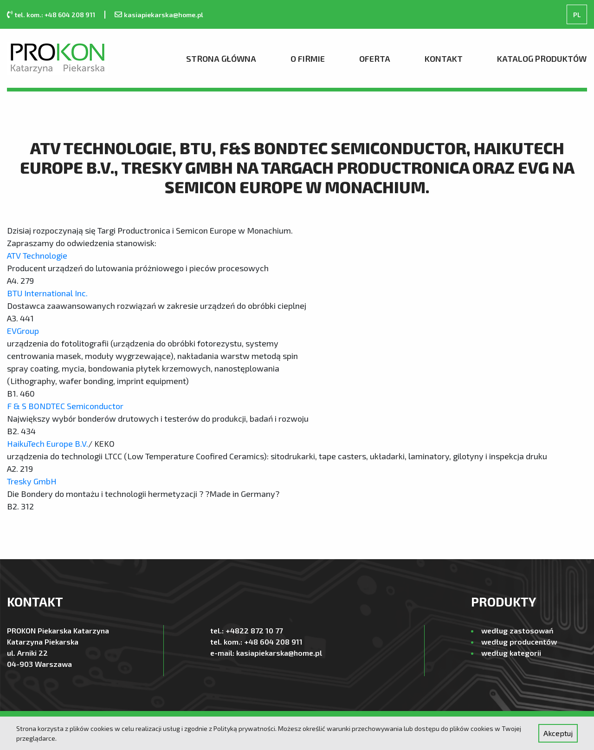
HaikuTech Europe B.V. (47, 443)
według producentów (519, 641)
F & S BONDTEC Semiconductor (65, 406)
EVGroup (23, 331)
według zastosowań (517, 630)
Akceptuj (558, 733)
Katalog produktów (542, 58)
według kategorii (511, 652)
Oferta (374, 58)
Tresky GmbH (32, 481)
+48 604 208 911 (273, 641)
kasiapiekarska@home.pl (163, 15)
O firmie (308, 58)
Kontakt (444, 58)
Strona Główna (221, 58)
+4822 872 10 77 (254, 630)
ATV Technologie (38, 255)
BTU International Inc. (48, 293)
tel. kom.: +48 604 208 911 (54, 15)
